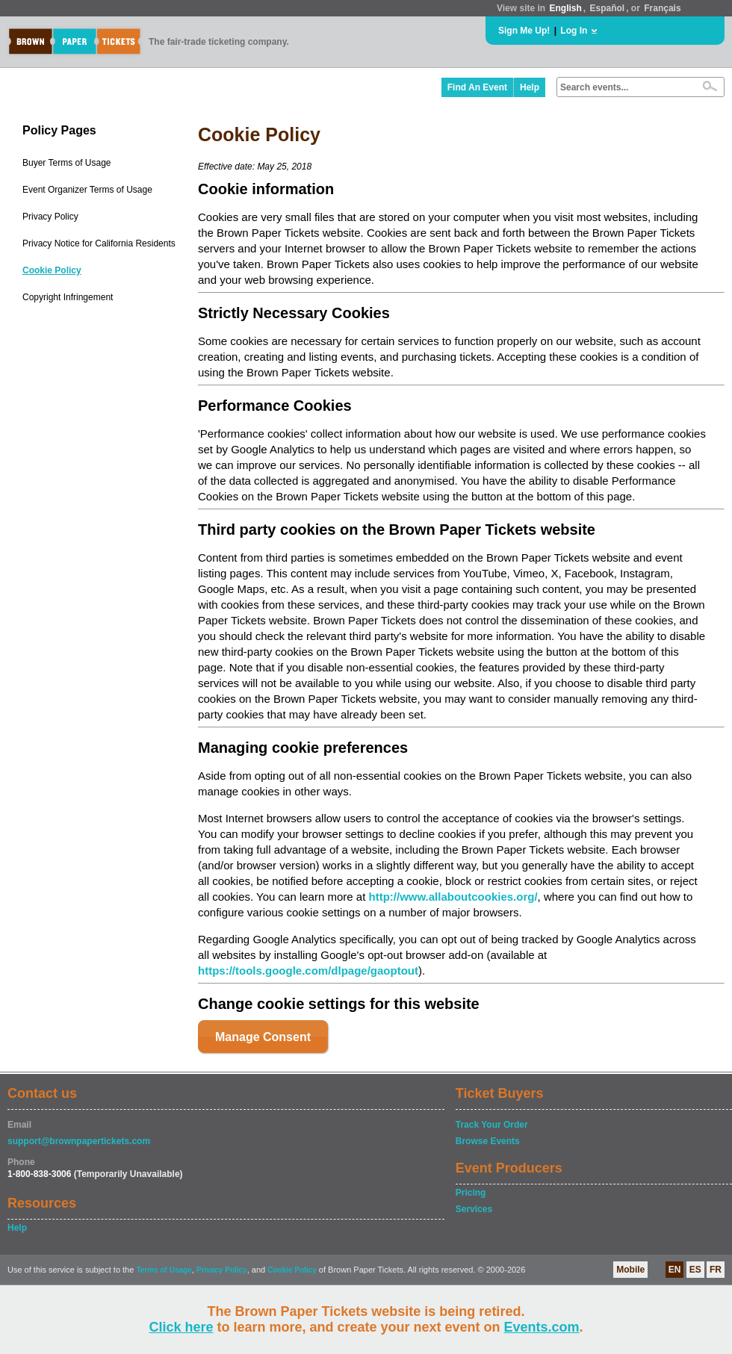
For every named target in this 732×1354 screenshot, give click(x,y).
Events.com (542, 1327)
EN (675, 1269)
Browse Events (488, 1141)
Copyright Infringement (67, 297)
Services (474, 1209)
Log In (573, 30)
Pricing (471, 1192)
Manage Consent (263, 1037)
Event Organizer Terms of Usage (87, 189)
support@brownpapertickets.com (78, 1141)
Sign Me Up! (524, 30)
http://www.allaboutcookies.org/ (452, 896)
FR (716, 1269)
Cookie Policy (51, 270)
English (565, 8)
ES (695, 1269)
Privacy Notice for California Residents (99, 243)
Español (607, 8)
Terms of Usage (163, 1270)
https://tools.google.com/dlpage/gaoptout (308, 970)
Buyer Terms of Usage (66, 163)
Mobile (630, 1269)
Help (529, 87)
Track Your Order (492, 1124)
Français (662, 8)
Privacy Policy (50, 216)
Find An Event (477, 87)
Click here (181, 1327)
